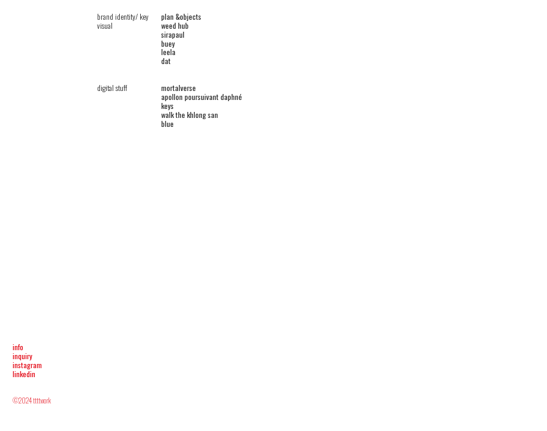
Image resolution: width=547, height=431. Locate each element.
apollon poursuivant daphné (201, 96)
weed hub (175, 25)
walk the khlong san (189, 114)
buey (168, 43)
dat (166, 60)
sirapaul (173, 34)
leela (168, 51)
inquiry (22, 356)
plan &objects (181, 16)
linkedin (24, 374)
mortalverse (178, 87)
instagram (27, 365)
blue (167, 123)
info (18, 347)
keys (167, 105)
